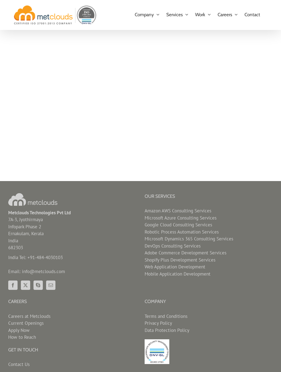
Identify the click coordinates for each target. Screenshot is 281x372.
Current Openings (26, 323)
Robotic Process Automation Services (182, 232)
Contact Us (19, 364)
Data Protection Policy (167, 330)
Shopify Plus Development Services (180, 260)
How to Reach (22, 337)
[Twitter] (25, 285)
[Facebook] (13, 285)
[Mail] (50, 285)
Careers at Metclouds (29, 316)
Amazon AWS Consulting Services (178, 211)
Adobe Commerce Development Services (185, 253)
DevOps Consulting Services (173, 246)
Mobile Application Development (177, 274)
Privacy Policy (158, 323)
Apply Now (19, 330)
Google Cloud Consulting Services (178, 225)
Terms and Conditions (166, 316)
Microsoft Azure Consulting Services (181, 218)
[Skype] (38, 285)
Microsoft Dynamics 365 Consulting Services (189, 239)
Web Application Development (175, 267)
